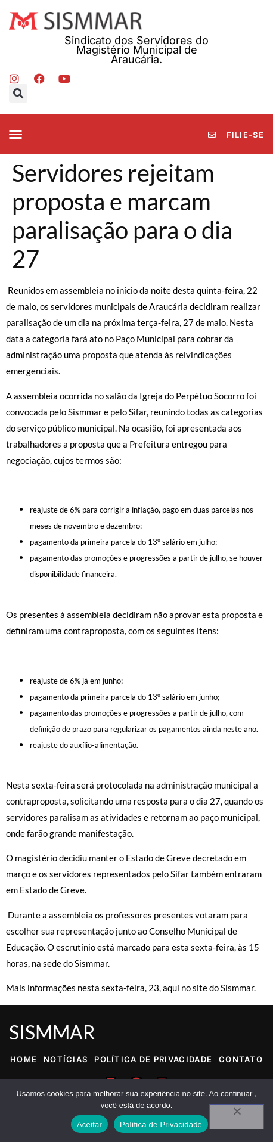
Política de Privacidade (153, 1059)
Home (23, 1059)
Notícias (66, 1059)
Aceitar (89, 1124)
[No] (236, 1116)
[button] (18, 93)
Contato (241, 1059)
